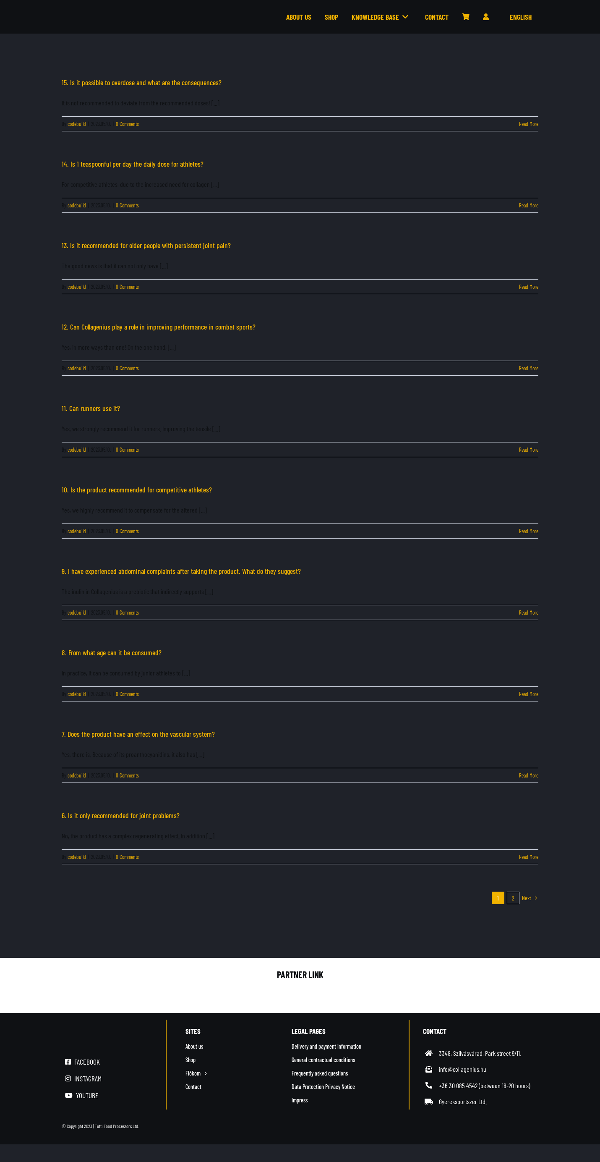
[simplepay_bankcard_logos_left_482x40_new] (437, 1126)
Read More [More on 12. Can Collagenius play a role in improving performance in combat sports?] (528, 368)
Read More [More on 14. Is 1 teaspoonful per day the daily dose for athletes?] (528, 205)
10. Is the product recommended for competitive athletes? (137, 489)
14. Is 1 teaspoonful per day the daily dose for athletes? (132, 163)
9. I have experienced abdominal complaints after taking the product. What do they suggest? (181, 571)
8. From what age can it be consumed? (112, 652)
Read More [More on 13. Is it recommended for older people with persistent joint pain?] (528, 286)
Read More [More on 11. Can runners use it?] (528, 449)
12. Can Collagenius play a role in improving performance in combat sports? (159, 326)
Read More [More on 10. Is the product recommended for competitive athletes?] (528, 531)
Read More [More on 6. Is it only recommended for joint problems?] (528, 856)
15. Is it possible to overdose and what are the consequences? (142, 82)
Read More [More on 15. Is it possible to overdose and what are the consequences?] (528, 123)
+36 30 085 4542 (458, 1085)
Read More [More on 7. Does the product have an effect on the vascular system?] (528, 775)
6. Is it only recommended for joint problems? (121, 815)
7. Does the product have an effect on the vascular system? (138, 733)
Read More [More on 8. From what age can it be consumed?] (528, 694)
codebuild (77, 123)
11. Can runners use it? (91, 408)
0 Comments (127, 123)
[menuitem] (517, 17)
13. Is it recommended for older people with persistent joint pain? (146, 245)
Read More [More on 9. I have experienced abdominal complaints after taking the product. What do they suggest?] (528, 612)
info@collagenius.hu (462, 1069)
